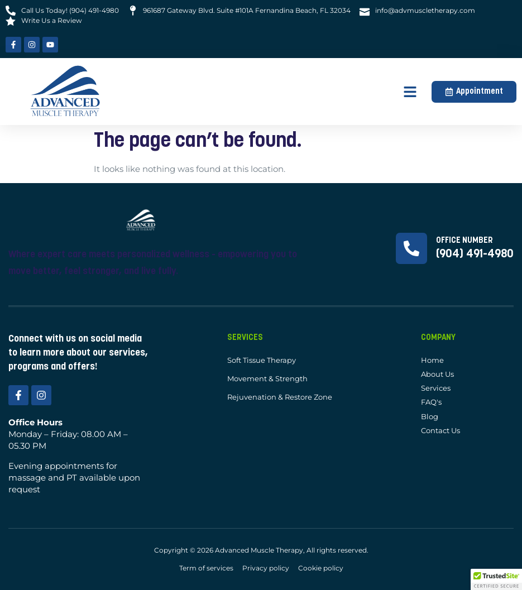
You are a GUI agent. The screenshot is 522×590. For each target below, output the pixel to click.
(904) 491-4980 (475, 254)
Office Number (464, 241)
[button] (410, 91)
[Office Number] (411, 248)
